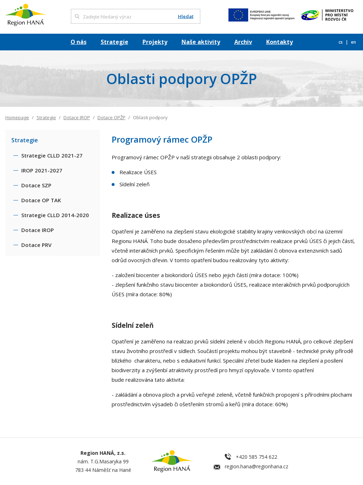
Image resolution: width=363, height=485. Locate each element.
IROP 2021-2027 (41, 170)
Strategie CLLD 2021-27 (52, 155)
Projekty (155, 42)
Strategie (114, 42)
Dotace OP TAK (41, 200)
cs (341, 42)
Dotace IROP (76, 117)
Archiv (243, 42)
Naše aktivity (201, 42)
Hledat (186, 16)
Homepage (17, 117)
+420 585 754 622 (256, 456)
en (353, 42)
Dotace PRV (36, 244)
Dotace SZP (36, 185)
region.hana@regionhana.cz (256, 466)
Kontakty (279, 42)
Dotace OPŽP (111, 117)
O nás (78, 42)
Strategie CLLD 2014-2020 (55, 215)
